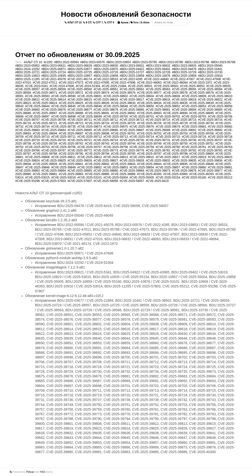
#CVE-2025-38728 (149, 123)
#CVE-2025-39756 (63, 147)
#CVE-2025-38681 (158, 109)
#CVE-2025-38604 (141, 96)
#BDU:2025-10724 (53, 72)
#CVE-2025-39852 (89, 167)
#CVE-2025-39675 (115, 126)
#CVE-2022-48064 (175, 82)
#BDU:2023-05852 (27, 65)
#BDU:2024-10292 (27, 69)
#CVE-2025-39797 (149, 153)
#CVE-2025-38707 (27, 119)
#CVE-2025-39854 (141, 167)
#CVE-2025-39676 (141, 126)
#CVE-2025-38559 (53, 89)
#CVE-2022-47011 (45, 82)
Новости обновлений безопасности (126, 14)
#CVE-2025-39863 (27, 170)
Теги (134, 22)
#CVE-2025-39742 (71, 143)
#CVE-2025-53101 (89, 177)
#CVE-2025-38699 (89, 116)
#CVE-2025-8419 (157, 181)
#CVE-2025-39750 (175, 143)
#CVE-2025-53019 (63, 177)
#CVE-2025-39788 (45, 153)
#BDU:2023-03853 (118, 62)
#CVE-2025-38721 (45, 123)
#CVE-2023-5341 (36, 86)
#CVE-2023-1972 (200, 82)
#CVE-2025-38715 (184, 119)
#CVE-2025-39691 (184, 130)
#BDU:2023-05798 (197, 62)
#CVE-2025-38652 (168, 106)
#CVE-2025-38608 (168, 96)
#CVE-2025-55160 (194, 177)
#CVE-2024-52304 (88, 86)
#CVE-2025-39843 (123, 164)
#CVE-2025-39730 (132, 140)
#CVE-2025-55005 (141, 177)
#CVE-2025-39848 (37, 167)
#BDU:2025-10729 (184, 72)
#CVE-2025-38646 (89, 106)
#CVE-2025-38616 (106, 99)
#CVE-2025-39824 (27, 160)
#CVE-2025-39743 (97, 143)
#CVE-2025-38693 (149, 113)
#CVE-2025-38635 (175, 103)
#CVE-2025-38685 (210, 109)
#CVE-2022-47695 (97, 82)
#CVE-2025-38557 (27, 89)
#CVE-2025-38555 (218, 86)
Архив (123, 22)
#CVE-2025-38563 (158, 89)
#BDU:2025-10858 (106, 75)
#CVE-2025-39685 (79, 130)
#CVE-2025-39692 (210, 130)
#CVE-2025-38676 (53, 109)
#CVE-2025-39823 (220, 157)
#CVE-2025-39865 (79, 170)
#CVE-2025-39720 (53, 140)
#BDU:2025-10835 (53, 75)
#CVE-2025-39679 (168, 126)
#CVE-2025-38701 (141, 116)
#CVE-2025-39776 (132, 150)
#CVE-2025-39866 (106, 170)
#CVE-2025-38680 (132, 109)
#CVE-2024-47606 (61, 86)
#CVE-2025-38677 (79, 109)
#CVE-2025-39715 (168, 136)
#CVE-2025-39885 (97, 174)
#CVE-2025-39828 (132, 160)
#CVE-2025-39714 (141, 136)
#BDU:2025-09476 (184, 69)
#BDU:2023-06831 (132, 65)
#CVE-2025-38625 (71, 103)
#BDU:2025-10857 (79, 75)
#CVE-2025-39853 (115, 167)
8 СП (87, 22)
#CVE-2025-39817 (168, 157)
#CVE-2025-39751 (201, 143)
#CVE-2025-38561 (106, 89)
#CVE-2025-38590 (63, 96)
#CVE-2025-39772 (79, 150)
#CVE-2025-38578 (175, 92)
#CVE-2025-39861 (220, 167)
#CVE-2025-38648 (115, 106)
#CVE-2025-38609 (194, 96)
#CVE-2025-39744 (123, 143)
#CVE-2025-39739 (45, 143)
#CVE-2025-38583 (37, 96)
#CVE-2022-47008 (208, 79)
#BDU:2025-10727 (132, 72)
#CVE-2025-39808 (37, 157)
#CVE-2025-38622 (210, 99)
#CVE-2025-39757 (89, 147)
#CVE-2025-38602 (115, 96)
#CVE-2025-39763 (220, 147)
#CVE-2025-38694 (175, 113)
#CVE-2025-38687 (45, 113)
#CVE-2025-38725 (123, 123)
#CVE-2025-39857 (168, 167)
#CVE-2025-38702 (168, 116)
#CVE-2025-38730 (201, 123)
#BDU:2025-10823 (27, 75)
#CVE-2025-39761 (194, 147)
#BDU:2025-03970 (106, 69)
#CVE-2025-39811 (63, 157)
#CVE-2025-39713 (115, 136)
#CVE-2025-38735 (63, 126)
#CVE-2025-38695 (201, 113)
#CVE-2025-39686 (106, 130)
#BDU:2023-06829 (79, 65)
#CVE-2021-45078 (53, 79)
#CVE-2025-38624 (45, 103)
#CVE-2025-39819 (194, 157)
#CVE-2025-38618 (158, 99)
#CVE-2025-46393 (201, 174)
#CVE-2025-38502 (166, 86)
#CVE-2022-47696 (123, 82)
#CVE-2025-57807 (79, 181)
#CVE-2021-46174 (79, 79)
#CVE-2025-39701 (123, 133)
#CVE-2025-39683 (27, 130)
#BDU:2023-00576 (92, 62)
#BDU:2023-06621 (53, 65)
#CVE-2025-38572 (71, 92)
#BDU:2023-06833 (184, 65)
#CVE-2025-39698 (97, 133)
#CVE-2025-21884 (114, 86)
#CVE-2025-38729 (175, 123)
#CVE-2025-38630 (123, 103)
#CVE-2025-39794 (97, 153)
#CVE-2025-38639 (201, 103)
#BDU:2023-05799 (223, 62)
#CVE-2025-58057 (132, 181)
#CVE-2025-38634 (149, 103)
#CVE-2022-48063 (149, 82)
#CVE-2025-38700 (115, 116)
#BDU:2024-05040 (210, 65)
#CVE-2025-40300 (149, 174)
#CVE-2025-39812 (89, 157)
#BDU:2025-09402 (158, 69)
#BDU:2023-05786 (170, 62)
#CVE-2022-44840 (156, 79)
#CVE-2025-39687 (132, 130)
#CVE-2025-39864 (53, 170)
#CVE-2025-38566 (210, 89)
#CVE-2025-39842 (97, 164)
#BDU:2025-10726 (106, 72)
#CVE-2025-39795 (123, 153)
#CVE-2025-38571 (45, 92)
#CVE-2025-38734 (37, 126)
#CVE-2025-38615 (79, 99)
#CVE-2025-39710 (37, 136)
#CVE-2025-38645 (63, 106)
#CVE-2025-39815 (141, 157)
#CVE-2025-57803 (53, 181)
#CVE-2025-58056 (106, 181)
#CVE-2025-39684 (53, 130)
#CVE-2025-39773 (106, 150)
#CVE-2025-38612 (27, 99)
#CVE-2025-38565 (184, 89)
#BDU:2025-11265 (27, 79)
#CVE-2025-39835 (184, 160)
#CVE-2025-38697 (37, 116)
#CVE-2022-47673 (71, 82)
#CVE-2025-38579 (201, 92)
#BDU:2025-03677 (79, 69)
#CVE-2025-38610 (220, 96)
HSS (42, 472)
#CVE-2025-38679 (106, 109)
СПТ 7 (98, 22)
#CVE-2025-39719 (27, 140)
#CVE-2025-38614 (53, 99)
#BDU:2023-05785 (144, 62)
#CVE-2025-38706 (220, 116)
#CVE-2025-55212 (220, 177)
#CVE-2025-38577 (149, 92)
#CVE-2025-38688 (71, 113)
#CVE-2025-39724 (106, 140)
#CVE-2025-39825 (53, 160)
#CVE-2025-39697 (71, 133)
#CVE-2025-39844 (149, 164)
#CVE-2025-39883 (71, 174)
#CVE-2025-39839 (45, 164)
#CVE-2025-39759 (141, 147)
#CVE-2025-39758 (115, 147)
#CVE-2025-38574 (97, 92)
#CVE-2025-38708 (53, 119)
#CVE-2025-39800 (201, 153)
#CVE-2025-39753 (37, 147)
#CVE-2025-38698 (63, 116)
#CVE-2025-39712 (89, 136)
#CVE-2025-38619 (184, 99)
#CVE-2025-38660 (27, 109)
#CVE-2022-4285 (131, 79)
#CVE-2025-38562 (132, 89)
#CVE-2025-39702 (149, 133)
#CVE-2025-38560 (79, 89)
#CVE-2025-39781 (158, 150)
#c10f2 (48, 62)
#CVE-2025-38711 (79, 119)
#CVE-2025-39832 (158, 160)
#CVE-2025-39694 (45, 133)
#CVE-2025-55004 (115, 177)
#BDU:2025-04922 (132, 69)
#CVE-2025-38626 (97, 103)
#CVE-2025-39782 (184, 150)
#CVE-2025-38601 (89, 96)
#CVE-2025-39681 (194, 126)
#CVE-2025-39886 (123, 174)
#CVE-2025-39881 (45, 174)
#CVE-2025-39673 (89, 126)
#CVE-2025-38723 (71, 123)
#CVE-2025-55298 (27, 181)
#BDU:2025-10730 (210, 72)
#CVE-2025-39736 (184, 140)
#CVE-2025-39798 (175, 153)
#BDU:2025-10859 (132, 75)
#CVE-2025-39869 (132, 170)
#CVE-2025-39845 (175, 164)
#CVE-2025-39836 (210, 160)
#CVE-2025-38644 (37, 106)
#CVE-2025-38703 (194, 116)
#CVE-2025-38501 (140, 86)
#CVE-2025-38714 (158, 119)
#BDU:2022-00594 (66, 62)
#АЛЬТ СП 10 (33, 62)
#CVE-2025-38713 (132, 119)
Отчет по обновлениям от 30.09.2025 (77, 55)
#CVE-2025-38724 (97, 123)
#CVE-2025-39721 (79, 140)
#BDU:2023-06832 (158, 65)
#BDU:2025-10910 (210, 75)
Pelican (30, 472)
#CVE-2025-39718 (220, 136)
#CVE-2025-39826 (79, 160)
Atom (145, 22)
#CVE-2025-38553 (192, 86)
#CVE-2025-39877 (210, 170)
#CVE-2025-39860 (194, 167)
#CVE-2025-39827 (106, 160)
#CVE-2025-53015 (37, 177)
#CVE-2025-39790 (71, 153)
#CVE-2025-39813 (115, 157)
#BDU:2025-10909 (184, 75)
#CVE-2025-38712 (106, 119)
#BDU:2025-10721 (27, 72)
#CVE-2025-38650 (141, 106)
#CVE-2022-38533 (106, 79)
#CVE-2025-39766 (27, 150)
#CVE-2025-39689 (158, 130)
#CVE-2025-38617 (132, 99)
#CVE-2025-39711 (63, 136)
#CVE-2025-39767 (53, 150)
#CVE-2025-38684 (184, 109)
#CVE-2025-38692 (123, 113)
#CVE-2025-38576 (123, 92)
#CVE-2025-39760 (168, 147)
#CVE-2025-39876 (184, 170)
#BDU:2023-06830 (106, 65)
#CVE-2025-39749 (149, 143)
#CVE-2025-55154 (168, 177)
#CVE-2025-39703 (175, 133)
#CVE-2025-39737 (210, 140)
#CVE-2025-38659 (220, 106)
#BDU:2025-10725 (79, 72)
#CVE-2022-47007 (182, 79)
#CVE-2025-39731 (158, 140)
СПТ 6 (109, 22)
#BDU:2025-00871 (53, 69)
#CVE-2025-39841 (71, 164)
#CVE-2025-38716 (210, 119)
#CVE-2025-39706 (201, 133)
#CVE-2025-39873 (158, 170)
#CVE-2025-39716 (194, 136)
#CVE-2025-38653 (194, 106)
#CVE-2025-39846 (201, 164)
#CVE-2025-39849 (63, 167)
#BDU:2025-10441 (210, 69)
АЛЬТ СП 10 (73, 22)
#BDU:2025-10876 (158, 75)
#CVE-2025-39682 (220, 126)
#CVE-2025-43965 (175, 174)
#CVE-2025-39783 (210, 150)
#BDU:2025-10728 (158, 72)
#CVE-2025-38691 (97, 113)
